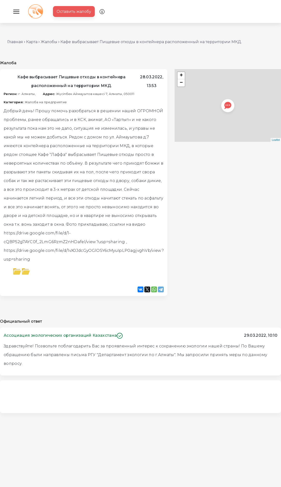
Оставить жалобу (74, 11)
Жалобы (49, 42)
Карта (31, 42)
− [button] (181, 83)
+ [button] (181, 75)
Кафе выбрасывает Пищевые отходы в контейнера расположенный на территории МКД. (151, 42)
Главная (15, 42)
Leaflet (276, 139)
